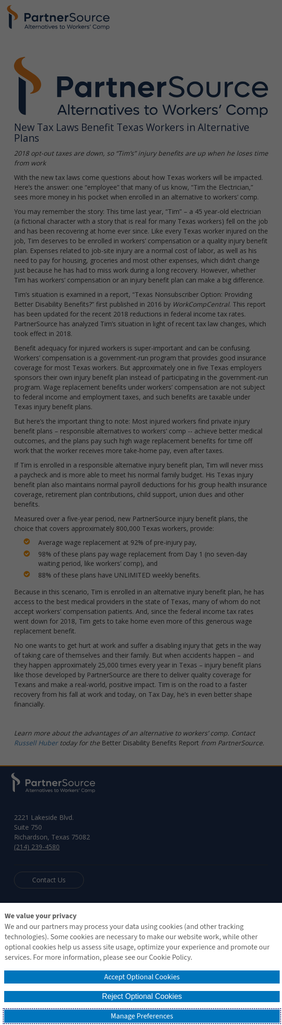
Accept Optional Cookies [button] (141, 977)
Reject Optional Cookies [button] (142, 996)
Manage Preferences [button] (142, 1016)
